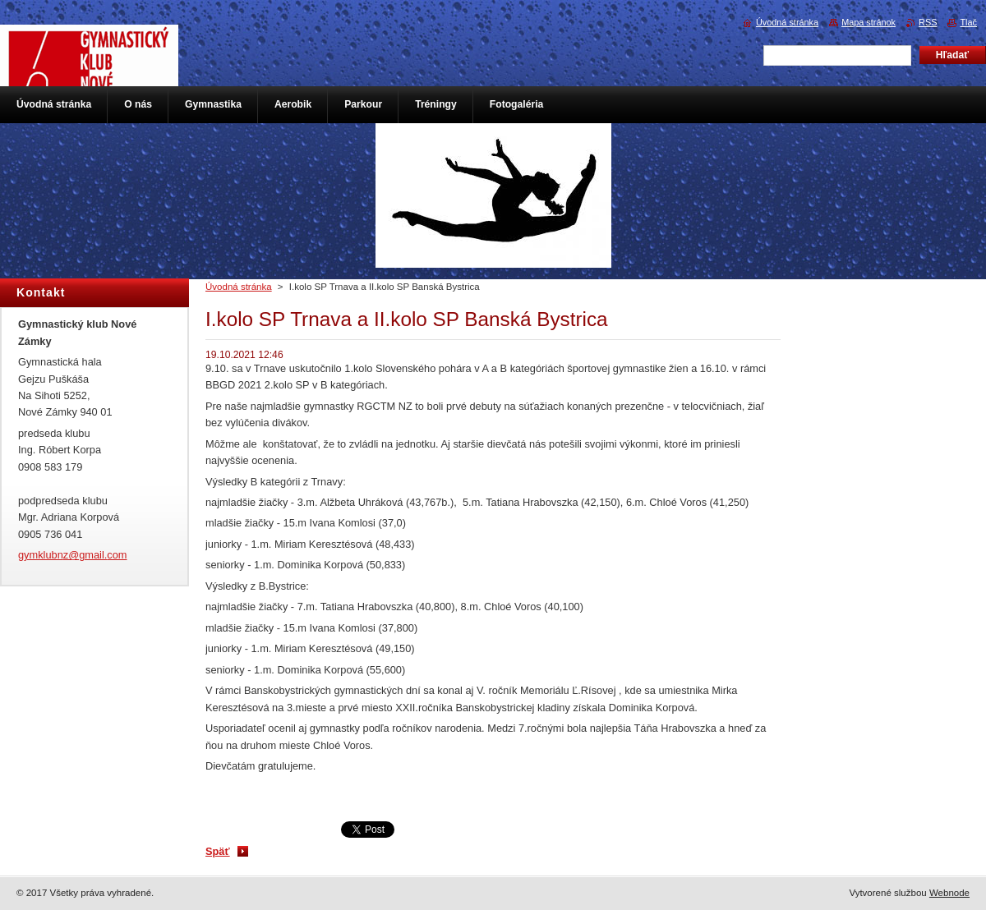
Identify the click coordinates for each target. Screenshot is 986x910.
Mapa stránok (868, 22)
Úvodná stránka (238, 287)
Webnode (949, 893)
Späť (217, 851)
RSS (928, 22)
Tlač (968, 22)
